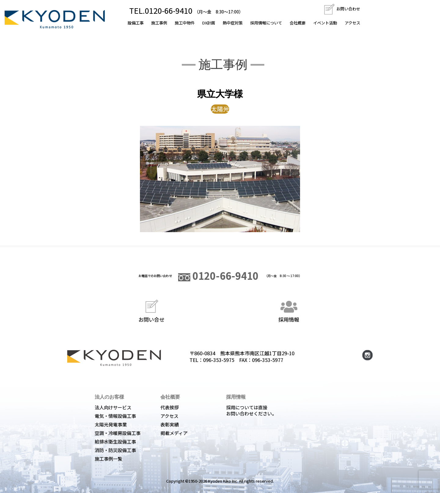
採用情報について (266, 23)
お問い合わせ (341, 9)
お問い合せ (151, 310)
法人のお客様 (109, 396)
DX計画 (208, 23)
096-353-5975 (218, 359)
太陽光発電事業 (111, 424)
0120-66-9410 (218, 275)
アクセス (352, 23)
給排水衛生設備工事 (115, 441)
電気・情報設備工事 (115, 416)
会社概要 (298, 23)
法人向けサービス (113, 407)
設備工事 (136, 23)
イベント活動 (325, 23)
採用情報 (288, 310)
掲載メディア (174, 433)
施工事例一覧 (108, 458)
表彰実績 (169, 424)
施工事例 (159, 23)
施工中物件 (185, 23)
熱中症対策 (233, 23)
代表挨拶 (169, 407)
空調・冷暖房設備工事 (118, 433)
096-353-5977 (267, 359)
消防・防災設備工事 (115, 450)
